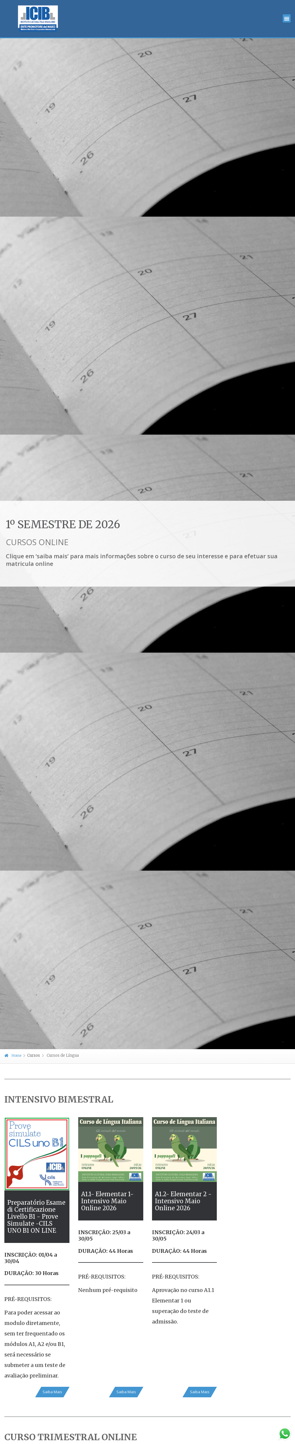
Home (12, 1055)
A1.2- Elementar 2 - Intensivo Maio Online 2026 (183, 1201)
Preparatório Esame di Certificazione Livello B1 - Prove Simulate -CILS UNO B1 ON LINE (36, 1216)
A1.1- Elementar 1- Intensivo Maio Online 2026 (107, 1201)
